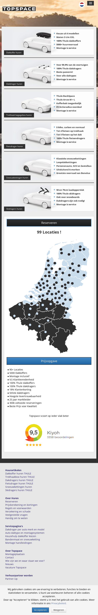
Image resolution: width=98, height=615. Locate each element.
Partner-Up (11, 577)
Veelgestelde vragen (16, 513)
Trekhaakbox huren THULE (20, 475)
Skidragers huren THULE (18, 488)
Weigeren (58, 610)
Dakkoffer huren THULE (18, 472)
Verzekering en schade (18, 510)
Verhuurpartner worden (19, 574)
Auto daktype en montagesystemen (24, 531)
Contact (9, 556)
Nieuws (9, 562)
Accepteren (40, 610)
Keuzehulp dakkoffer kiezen (20, 534)
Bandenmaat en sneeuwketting (22, 538)
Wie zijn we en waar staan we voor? (25, 559)
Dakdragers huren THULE (19, 478)
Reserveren (49, 221)
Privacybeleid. (59, 603)
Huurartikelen (13, 468)
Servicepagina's (14, 524)
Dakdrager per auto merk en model (24, 528)
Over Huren (12, 496)
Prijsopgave (49, 359)
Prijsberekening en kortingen (21, 503)
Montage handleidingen (18, 541)
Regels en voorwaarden (18, 506)
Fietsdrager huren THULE (19, 482)
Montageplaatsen (15, 552)
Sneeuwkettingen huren (18, 485)
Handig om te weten (16, 516)
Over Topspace (13, 549)
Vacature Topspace (15, 566)
